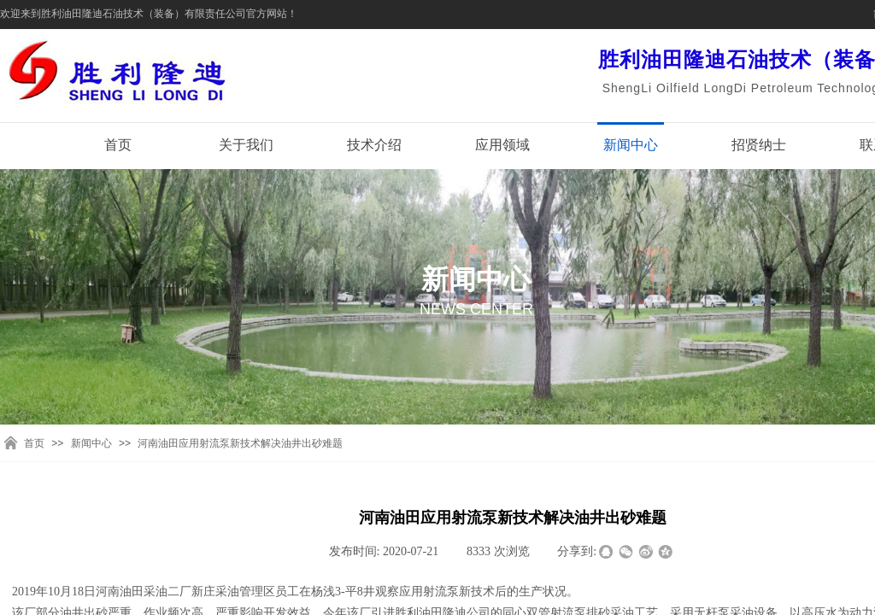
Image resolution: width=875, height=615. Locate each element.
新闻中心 (630, 145)
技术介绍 (374, 145)
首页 (118, 145)
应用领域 (502, 145)
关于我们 (246, 145)
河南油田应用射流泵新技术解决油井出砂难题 (240, 443)
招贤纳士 (758, 145)
